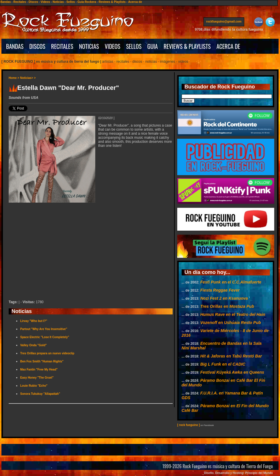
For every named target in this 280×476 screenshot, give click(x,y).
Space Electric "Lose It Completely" (44, 337)
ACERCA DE (228, 46)
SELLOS (134, 46)
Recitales (19, 1)
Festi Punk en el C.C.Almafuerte (231, 282)
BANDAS (15, 46)
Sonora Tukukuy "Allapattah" (40, 393)
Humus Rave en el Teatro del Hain (232, 314)
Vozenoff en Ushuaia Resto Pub (230, 322)
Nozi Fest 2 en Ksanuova (224, 298)
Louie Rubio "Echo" (33, 385)
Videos (45, 1)
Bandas (5, 1)
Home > (14, 77)
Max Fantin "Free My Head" (39, 369)
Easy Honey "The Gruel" (37, 377)
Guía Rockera (86, 1)
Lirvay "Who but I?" (33, 321)
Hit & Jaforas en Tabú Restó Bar (231, 356)
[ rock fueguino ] (188, 425)
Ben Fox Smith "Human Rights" (42, 361)
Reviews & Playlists (112, 1)
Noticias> (26, 77)
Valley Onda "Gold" (33, 345)
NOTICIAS (89, 46)
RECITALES (62, 46)
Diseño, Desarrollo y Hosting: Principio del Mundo (238, 473)
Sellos (70, 1)
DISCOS (37, 46)
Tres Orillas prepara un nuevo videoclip (47, 353)
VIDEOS (112, 46)
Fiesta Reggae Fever (220, 290)
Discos (33, 1)
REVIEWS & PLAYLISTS (187, 46)
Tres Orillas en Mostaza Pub (227, 306)
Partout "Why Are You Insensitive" (43, 329)
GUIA (152, 46)
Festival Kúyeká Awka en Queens (232, 372)
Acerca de (135, 1)
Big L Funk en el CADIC (222, 364)
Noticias (58, 1)
